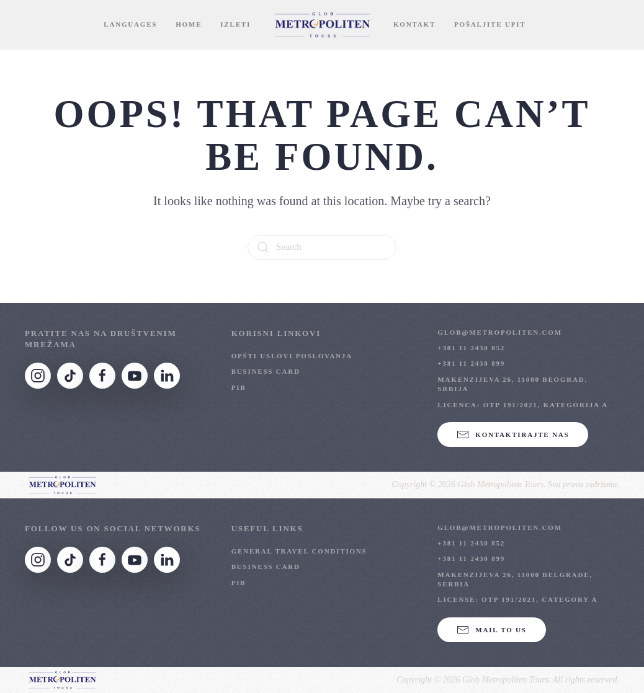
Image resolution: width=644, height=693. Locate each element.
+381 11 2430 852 (471, 347)
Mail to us (491, 630)
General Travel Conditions (299, 551)
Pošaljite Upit (489, 24)
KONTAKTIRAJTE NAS (513, 434)
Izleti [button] (235, 24)
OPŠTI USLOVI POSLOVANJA (291, 356)
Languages (130, 24)
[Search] (322, 247)
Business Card (265, 371)
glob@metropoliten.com (499, 332)
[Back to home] (322, 25)
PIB (238, 387)
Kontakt (414, 24)
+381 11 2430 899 (471, 363)
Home (189, 24)
